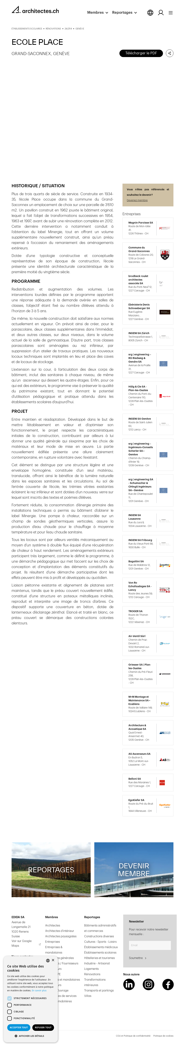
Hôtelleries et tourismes (99, 958)
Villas (87, 996)
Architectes (52, 925)
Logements (91, 968)
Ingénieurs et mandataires (62, 979)
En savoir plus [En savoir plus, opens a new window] (39, 990)
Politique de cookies (163, 1036)
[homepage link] (35, 9)
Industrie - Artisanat (97, 963)
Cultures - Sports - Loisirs (100, 941)
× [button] (52, 960)
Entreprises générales (59, 958)
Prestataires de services (60, 996)
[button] (99, 12)
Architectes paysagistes (60, 936)
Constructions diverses (99, 936)
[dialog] (31, 999)
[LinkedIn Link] (129, 984)
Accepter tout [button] (19, 1027)
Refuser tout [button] (43, 1027)
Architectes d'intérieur (59, 931)
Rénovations (92, 974)
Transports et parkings (99, 990)
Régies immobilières (58, 1001)
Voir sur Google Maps (22, 943)
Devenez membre (137, 200)
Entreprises (52, 941)
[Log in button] (161, 13)
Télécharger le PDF (141, 53)
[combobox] (48, 960)
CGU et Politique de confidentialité (133, 1036)
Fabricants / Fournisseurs (61, 963)
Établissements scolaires (100, 952)
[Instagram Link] (148, 984)
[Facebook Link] (168, 984)
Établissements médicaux (101, 947)
